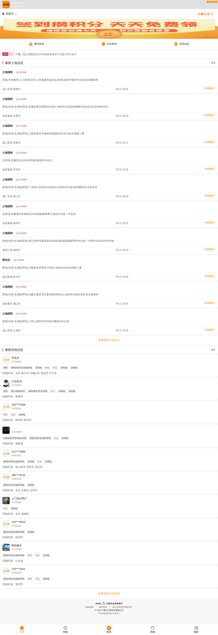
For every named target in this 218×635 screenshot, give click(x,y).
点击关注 (209, 4)
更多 (213, 63)
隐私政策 (90, 607)
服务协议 (103, 607)
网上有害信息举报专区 (122, 607)
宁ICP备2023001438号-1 (109, 613)
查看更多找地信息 (109, 593)
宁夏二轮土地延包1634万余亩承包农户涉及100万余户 (46, 54)
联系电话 (209, 89)
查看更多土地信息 (109, 340)
